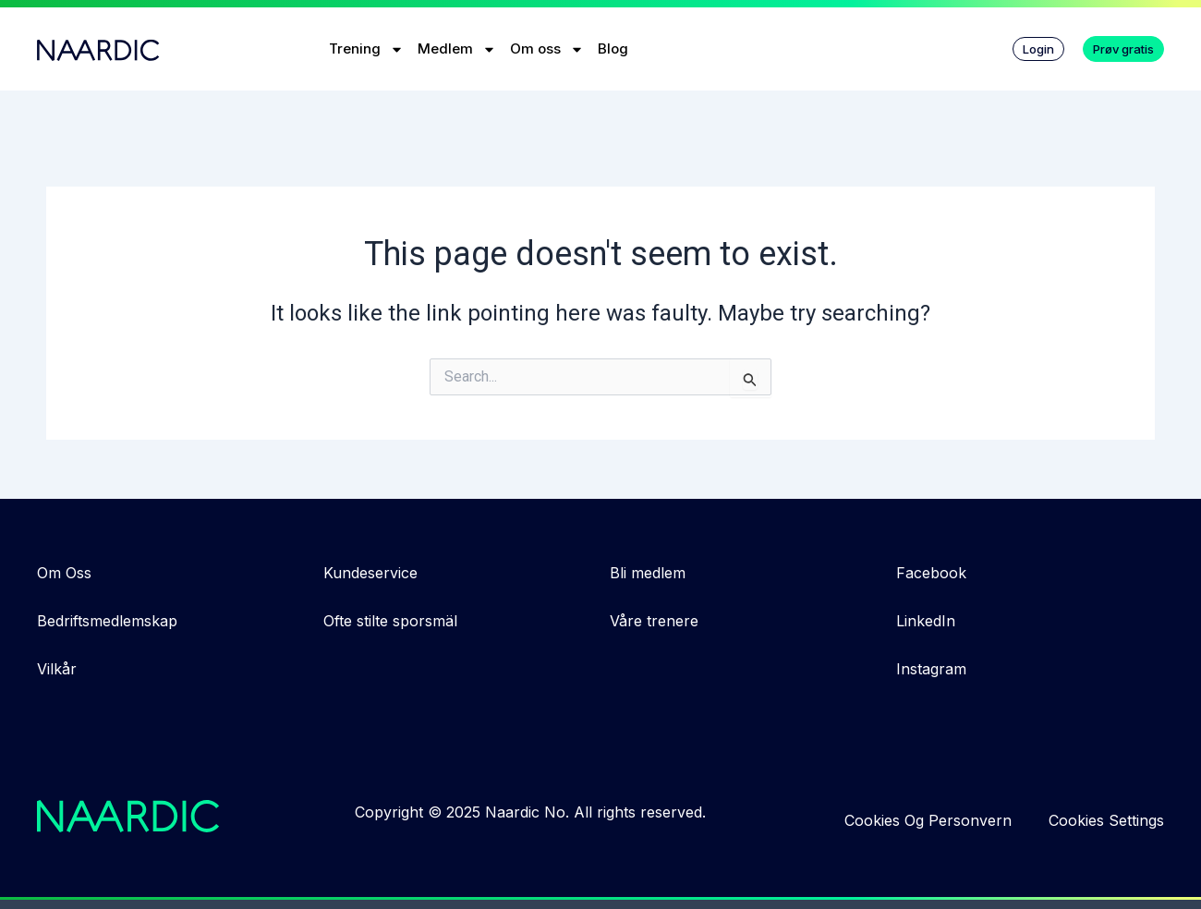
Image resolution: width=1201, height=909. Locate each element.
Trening (366, 49)
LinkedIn (925, 621)
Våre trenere (654, 621)
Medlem (457, 49)
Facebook (931, 573)
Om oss (547, 49)
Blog (613, 48)
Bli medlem (647, 573)
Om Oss (64, 573)
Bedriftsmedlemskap (107, 621)
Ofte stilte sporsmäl (390, 621)
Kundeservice (370, 573)
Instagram (931, 669)
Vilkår (57, 669)
